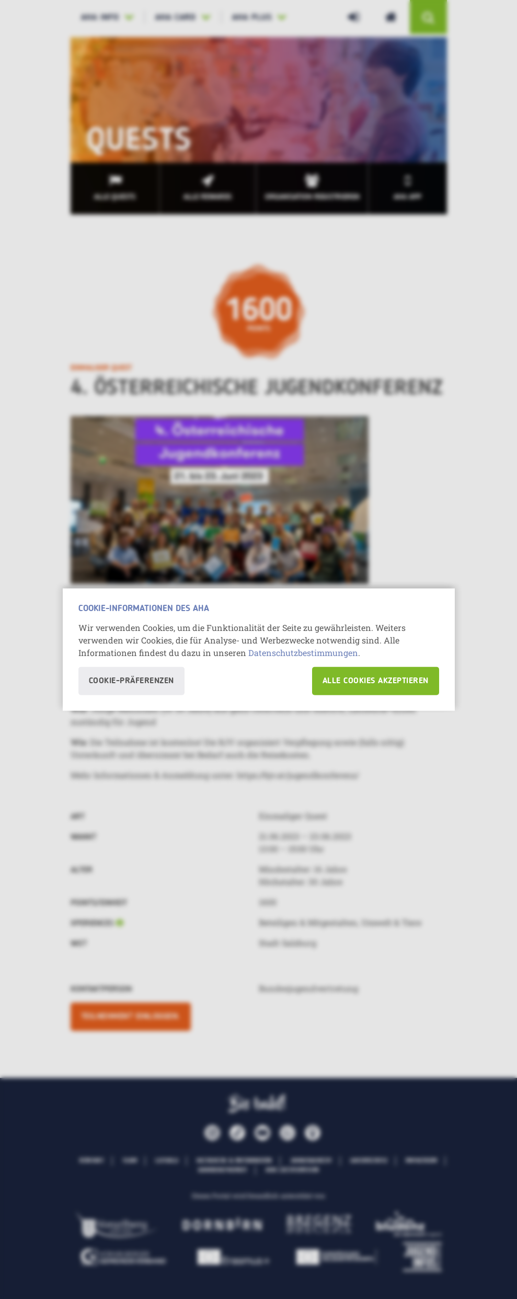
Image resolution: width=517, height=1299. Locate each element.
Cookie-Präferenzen (131, 681)
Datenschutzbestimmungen (303, 652)
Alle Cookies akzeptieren (376, 681)
